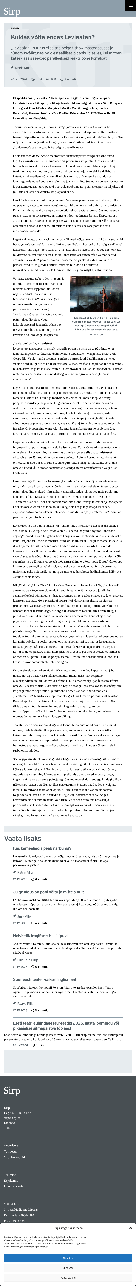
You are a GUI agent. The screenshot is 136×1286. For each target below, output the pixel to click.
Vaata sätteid (68, 1277)
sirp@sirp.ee (12, 1118)
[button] (130, 1228)
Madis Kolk (22, 68)
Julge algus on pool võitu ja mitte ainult (48, 892)
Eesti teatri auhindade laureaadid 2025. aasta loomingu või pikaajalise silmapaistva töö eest (66, 1026)
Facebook (10, 1122)
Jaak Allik (24, 916)
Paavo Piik (25, 1004)
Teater (15, 27)
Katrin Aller (25, 872)
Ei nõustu (68, 1267)
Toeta (7, 1127)
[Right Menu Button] (131, 6)
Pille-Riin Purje (28, 960)
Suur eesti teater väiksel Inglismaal (44, 979)
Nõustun (68, 1258)
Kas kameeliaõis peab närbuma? (42, 848)
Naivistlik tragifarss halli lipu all (41, 936)
